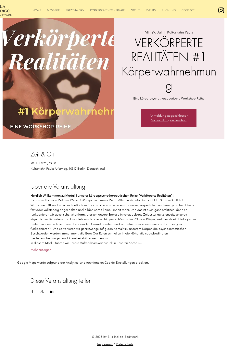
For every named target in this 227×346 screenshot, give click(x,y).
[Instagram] (221, 10)
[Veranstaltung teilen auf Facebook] (32, 291)
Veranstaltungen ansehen (168, 120)
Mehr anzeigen (41, 250)
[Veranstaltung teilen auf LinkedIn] (52, 291)
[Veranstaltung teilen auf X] (42, 291)
